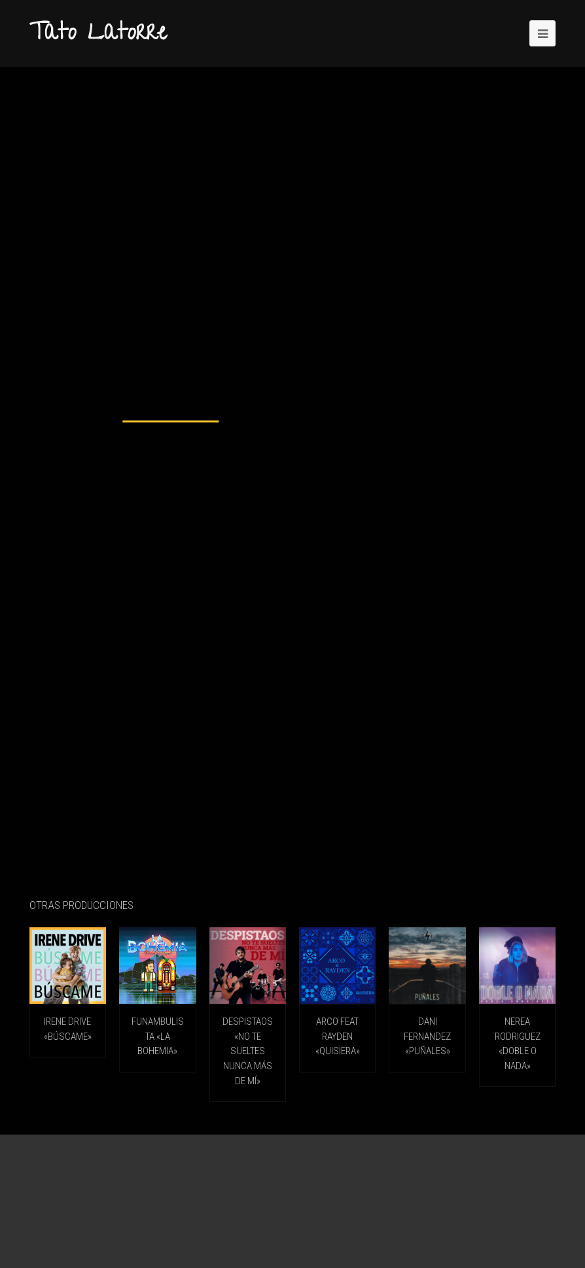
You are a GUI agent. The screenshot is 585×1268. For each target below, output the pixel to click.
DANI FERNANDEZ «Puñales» (427, 1036)
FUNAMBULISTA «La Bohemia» (158, 1036)
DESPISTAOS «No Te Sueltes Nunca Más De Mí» (247, 1051)
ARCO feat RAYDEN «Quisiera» (337, 1036)
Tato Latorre (98, 35)
